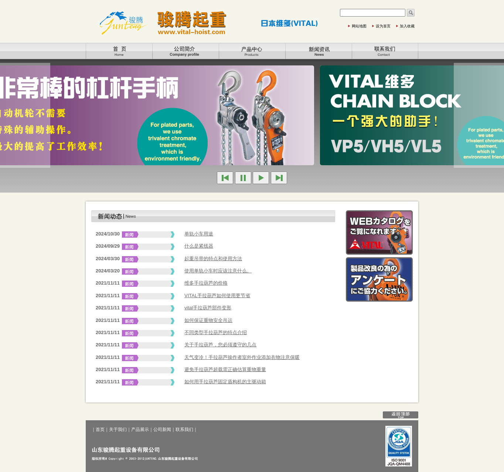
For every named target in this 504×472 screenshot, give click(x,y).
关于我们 (185, 51)
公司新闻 (318, 51)
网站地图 (359, 26)
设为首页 (383, 26)
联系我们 (385, 51)
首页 (119, 51)
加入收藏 (407, 26)
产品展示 (252, 51)
